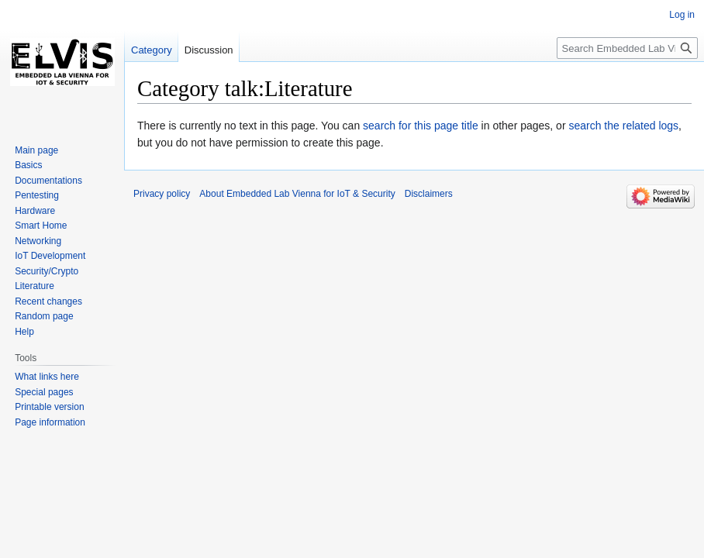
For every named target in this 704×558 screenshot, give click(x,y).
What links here (47, 376)
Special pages (44, 392)
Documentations (48, 180)
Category (151, 50)
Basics (28, 165)
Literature (34, 286)
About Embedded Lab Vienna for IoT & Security (297, 193)
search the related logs (623, 125)
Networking (38, 241)
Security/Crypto (46, 271)
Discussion (209, 50)
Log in (682, 14)
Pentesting (37, 195)
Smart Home (41, 225)
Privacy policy (161, 193)
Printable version (49, 406)
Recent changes (48, 301)
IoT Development (50, 255)
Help (24, 331)
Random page (44, 316)
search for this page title (420, 125)
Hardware (35, 210)
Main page (36, 150)
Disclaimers (429, 193)
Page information (50, 422)
